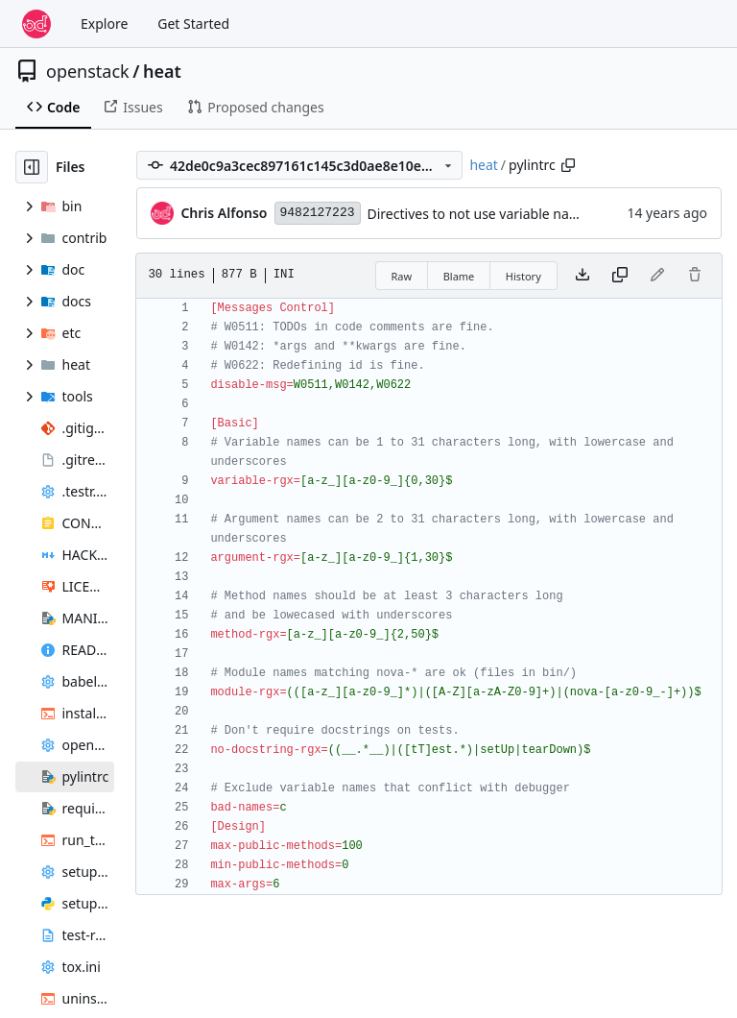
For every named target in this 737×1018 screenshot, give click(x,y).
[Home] (36, 24)
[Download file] (582, 275)
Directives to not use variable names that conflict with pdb (550, 214)
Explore (104, 23)
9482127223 (317, 213)
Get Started (193, 23)
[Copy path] (568, 165)
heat (162, 71)
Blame (459, 276)
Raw (402, 276)
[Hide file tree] (31, 167)
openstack (88, 71)
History (523, 276)
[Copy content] (620, 275)
